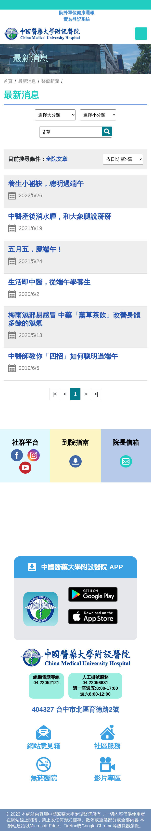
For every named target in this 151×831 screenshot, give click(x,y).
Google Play (93, 594)
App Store (93, 616)
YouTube (25, 467)
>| (96, 394)
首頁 (8, 81)
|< (54, 394)
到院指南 (75, 461)
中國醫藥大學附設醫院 (75, 658)
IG (33, 455)
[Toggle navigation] (141, 33)
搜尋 (107, 131)
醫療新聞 (50, 81)
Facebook (17, 455)
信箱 (126, 461)
